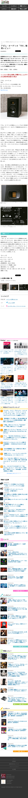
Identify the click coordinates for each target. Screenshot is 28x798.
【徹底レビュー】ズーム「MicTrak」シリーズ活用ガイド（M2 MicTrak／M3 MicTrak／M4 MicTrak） (15, 431)
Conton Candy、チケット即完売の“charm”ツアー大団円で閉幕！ (15, 577)
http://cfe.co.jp (4, 90)
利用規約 (14, 761)
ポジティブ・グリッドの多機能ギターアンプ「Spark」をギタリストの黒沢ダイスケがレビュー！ (15, 528)
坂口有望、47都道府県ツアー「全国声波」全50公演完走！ (17, 544)
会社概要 (14, 769)
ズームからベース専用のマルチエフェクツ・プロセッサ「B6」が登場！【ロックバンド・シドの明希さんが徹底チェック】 (17, 641)
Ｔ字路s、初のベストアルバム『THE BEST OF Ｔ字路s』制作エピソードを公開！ (17, 601)
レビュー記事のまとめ (12, 299)
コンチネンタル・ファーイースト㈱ (16, 306)
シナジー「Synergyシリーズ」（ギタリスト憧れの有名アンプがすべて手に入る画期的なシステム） (15, 516)
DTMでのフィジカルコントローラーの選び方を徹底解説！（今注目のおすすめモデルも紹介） (14, 444)
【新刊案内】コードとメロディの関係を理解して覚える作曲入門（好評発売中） (17, 730)
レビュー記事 (11, 302)
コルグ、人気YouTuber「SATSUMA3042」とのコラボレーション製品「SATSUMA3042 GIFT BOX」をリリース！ (17, 553)
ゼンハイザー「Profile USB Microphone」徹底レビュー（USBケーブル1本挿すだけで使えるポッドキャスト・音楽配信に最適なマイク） (17, 682)
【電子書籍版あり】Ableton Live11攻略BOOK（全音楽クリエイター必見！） (17, 746)
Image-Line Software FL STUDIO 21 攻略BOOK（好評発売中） (17, 722)
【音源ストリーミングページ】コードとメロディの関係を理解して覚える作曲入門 (17, 738)
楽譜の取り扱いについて (14, 764)
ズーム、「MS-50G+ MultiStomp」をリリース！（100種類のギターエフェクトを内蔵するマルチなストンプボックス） (15, 437)
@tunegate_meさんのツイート (14, 473)
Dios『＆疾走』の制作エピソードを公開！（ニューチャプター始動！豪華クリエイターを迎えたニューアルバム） (17, 617)
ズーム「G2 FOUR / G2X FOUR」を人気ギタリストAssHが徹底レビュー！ (17, 632)
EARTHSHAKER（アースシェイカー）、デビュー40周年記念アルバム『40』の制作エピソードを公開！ (17, 609)
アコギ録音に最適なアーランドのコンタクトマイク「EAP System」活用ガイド (17, 690)
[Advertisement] (14, 25)
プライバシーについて (14, 766)
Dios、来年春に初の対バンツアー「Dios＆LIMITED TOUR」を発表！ (17, 561)
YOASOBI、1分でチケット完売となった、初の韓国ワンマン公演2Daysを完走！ (17, 586)
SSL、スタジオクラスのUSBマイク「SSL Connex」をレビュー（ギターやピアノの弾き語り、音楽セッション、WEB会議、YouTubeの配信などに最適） (17, 699)
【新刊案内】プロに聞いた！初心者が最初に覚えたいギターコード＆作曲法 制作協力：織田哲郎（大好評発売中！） (15, 420)
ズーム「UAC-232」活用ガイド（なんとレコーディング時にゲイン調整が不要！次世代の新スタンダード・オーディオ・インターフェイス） (17, 657)
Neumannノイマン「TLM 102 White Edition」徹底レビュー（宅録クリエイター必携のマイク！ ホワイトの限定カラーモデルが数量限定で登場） (17, 674)
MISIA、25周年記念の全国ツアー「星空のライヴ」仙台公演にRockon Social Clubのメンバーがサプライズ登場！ (17, 570)
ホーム (14, 758)
